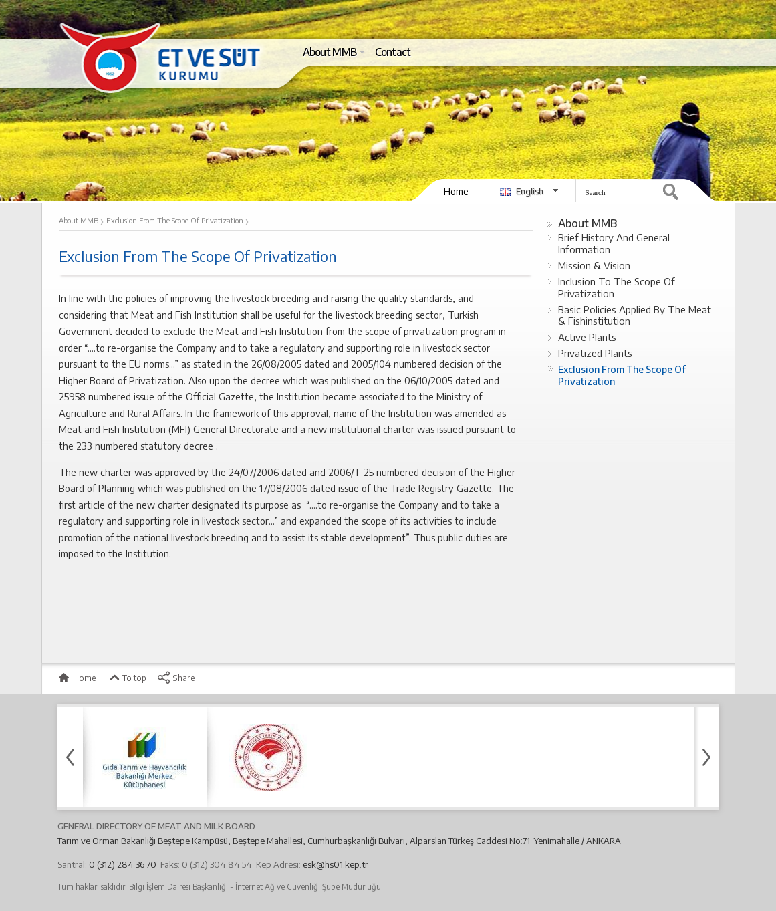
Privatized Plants (595, 353)
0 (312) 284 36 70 (122, 864)
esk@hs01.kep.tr (335, 864)
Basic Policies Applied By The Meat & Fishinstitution (634, 315)
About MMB (587, 223)
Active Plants (587, 337)
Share (176, 677)
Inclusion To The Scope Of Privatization (616, 287)
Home (456, 191)
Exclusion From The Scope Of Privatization (622, 375)
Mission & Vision (594, 265)
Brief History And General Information (614, 243)
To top (126, 677)
